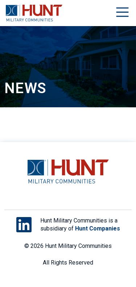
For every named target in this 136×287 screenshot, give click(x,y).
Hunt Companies (97, 228)
